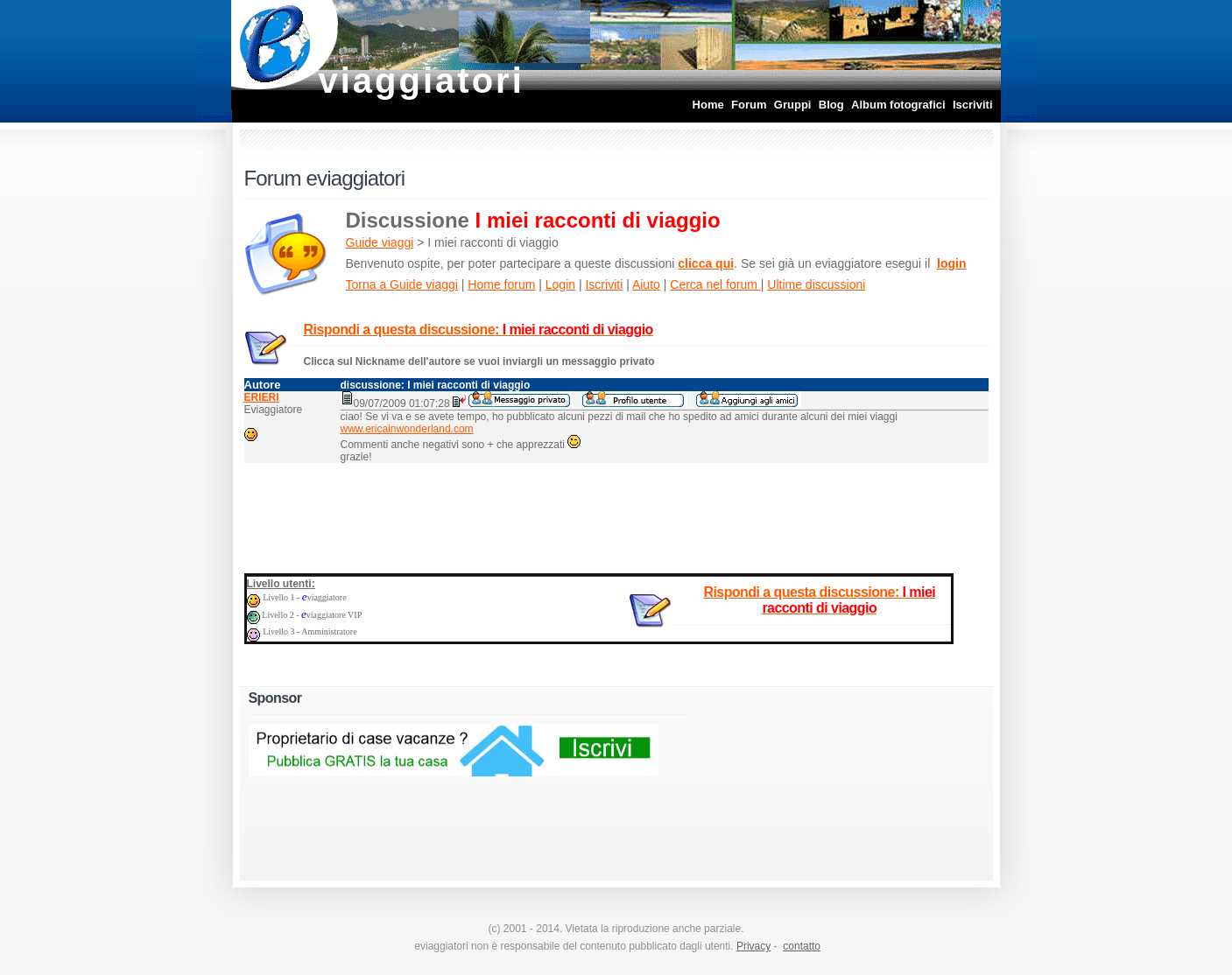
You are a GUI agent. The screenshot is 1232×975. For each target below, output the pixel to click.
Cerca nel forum (715, 284)
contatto (801, 946)
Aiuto (646, 284)
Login (560, 284)
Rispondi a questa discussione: (478, 329)
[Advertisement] (616, 514)
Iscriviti (973, 104)
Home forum (501, 284)
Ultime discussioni (816, 284)
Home (708, 104)
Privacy (753, 946)
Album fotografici (898, 104)
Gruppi (793, 104)
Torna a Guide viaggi (402, 284)
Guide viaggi (380, 242)
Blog (831, 104)
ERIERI (261, 397)
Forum (748, 104)
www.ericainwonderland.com (407, 429)
